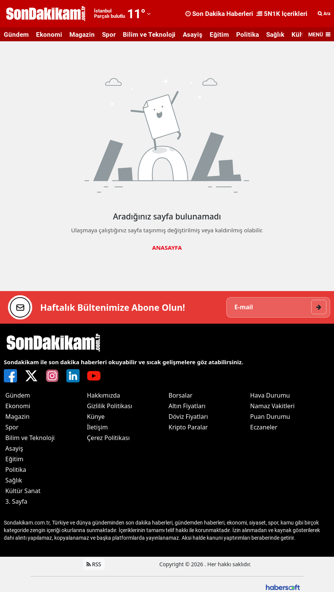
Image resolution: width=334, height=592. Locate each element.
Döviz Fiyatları (188, 416)
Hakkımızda (103, 395)
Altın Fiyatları (187, 406)
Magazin (82, 34)
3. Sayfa (16, 501)
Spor (109, 34)
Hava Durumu (270, 395)
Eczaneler (264, 427)
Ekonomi (49, 34)
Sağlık (275, 34)
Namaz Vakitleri (272, 406)
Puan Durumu (270, 416)
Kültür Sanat (23, 491)
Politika (247, 34)
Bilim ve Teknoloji (149, 34)
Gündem (16, 34)
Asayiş (192, 34)
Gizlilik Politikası (109, 406)
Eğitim (219, 34)
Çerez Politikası (108, 438)
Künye (96, 416)
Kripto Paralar (188, 427)
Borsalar (181, 395)
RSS (93, 564)
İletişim (97, 427)
